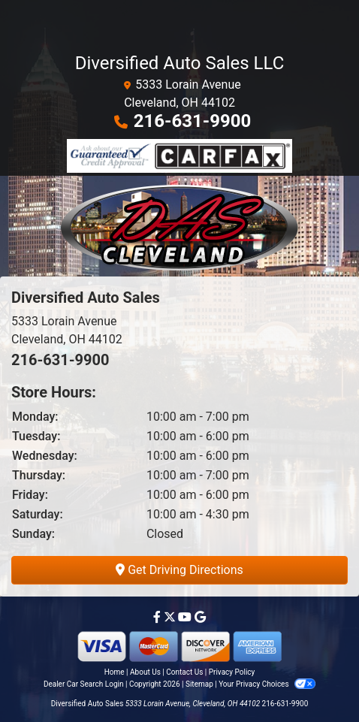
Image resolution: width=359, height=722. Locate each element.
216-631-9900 (193, 120)
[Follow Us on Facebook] (158, 617)
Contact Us (184, 672)
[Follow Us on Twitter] (171, 617)
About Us (145, 672)
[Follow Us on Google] (200, 617)
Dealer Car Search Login (84, 684)
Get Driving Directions (179, 570)
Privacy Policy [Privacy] (232, 672)
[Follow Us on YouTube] (186, 617)
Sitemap (199, 684)
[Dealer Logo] (179, 226)
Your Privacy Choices (267, 684)
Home (114, 672)
